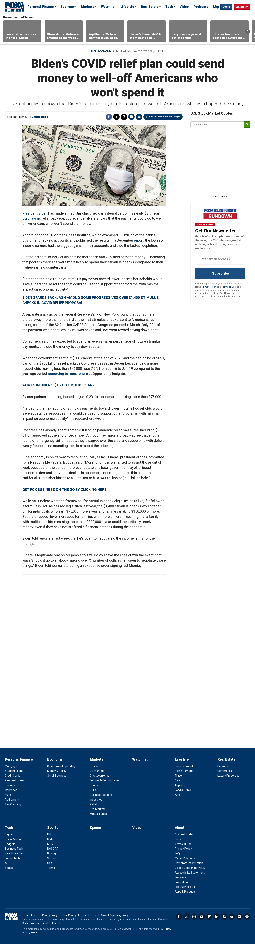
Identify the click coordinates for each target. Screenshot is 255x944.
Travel (178, 775)
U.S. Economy (101, 51)
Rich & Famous (184, 770)
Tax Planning (13, 804)
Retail (93, 804)
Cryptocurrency (99, 775)
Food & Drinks (183, 790)
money (84, 223)
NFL (49, 834)
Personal (223, 766)
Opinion (96, 827)
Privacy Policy (209, 287)
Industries (96, 799)
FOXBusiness (39, 116)
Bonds (94, 785)
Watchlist (108, 7)
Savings (10, 785)
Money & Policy (56, 770)
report (139, 240)
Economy (68, 7)
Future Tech (12, 858)
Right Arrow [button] (247, 31)
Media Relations (185, 858)
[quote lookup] (217, 124)
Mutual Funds (98, 813)
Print (131, 117)
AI (6, 863)
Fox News (181, 877)
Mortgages (12, 766)
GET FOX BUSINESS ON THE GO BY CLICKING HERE (64, 489)
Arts (177, 794)
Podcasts (201, 7)
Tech (169, 7)
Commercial (225, 770)
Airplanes (181, 785)
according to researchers (68, 374)
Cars (177, 780)
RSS (224, 916)
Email (139, 117)
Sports (52, 827)
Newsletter (232, 916)
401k (8, 794)
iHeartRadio (247, 916)
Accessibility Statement (190, 872)
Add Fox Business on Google (164, 116)
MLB (50, 844)
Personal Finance (40, 7)
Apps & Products (185, 891)
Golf (49, 863)
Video (184, 7)
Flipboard (209, 916)
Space (9, 867)
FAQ (177, 853)
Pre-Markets (98, 809)
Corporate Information (189, 863)
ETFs (93, 790)
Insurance (11, 790)
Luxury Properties (228, 775)
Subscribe (220, 273)
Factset (124, 919)
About (179, 827)
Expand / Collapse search (216, 7)
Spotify (239, 916)
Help (93, 915)
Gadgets (10, 844)
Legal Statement (51, 923)
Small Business (56, 775)
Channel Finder (184, 834)
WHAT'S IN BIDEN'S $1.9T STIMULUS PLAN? (58, 385)
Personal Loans (14, 780)
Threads (124, 117)
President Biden (34, 213)
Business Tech (14, 848)
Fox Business (14, 7)
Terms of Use (229, 287)
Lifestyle (127, 7)
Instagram (194, 916)
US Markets (97, 770)
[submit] (247, 124)
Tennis (51, 867)
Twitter (116, 117)
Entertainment (184, 766)
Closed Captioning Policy (190, 867)
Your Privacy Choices (74, 915)
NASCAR (52, 848)
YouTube (201, 916)
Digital (9, 834)
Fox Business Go (185, 886)
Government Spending (61, 766)
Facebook (109, 117)
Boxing (51, 853)
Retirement (12, 799)
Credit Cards (12, 775)
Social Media (13, 839)
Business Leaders (101, 794)
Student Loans (14, 770)
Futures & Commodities (104, 780)
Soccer (51, 858)
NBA (50, 839)
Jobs (178, 839)
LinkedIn (217, 916)
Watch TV (242, 6)
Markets (87, 7)
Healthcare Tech (15, 853)
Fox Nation (181, 882)
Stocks (94, 766)
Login (226, 6)
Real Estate (150, 7)
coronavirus (31, 218)
